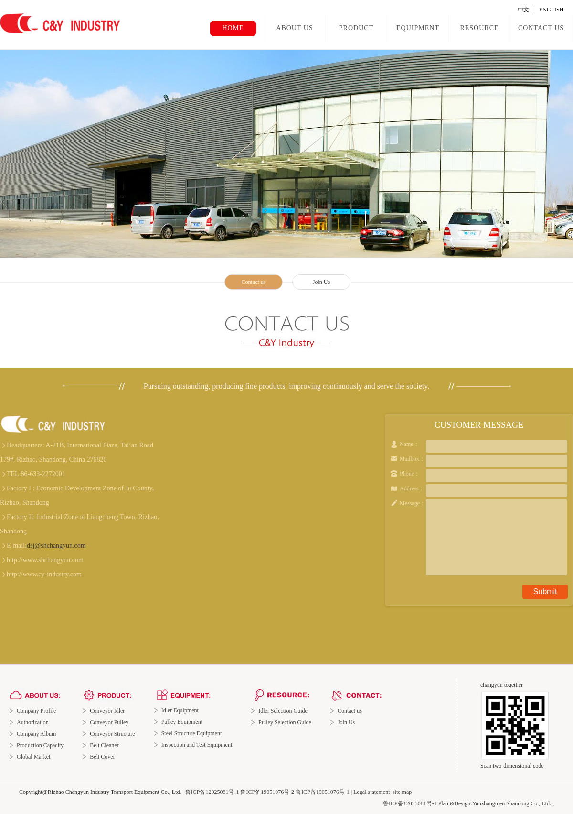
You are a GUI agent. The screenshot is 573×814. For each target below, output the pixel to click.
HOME (233, 28)
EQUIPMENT (417, 28)
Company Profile (36, 710)
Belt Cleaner (104, 745)
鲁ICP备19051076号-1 (323, 792)
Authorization (33, 722)
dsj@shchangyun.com (56, 545)
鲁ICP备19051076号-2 (267, 792)
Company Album (36, 733)
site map (402, 792)
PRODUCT (356, 28)
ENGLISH (551, 9)
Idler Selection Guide (283, 710)
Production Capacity (40, 745)
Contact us (254, 282)
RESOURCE (479, 28)
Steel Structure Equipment (191, 733)
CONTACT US (541, 28)
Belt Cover (102, 756)
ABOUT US (294, 28)
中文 (523, 9)
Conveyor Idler (107, 710)
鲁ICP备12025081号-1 (212, 792)
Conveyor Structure (112, 733)
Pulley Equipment (181, 721)
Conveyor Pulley (109, 722)
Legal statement (371, 792)
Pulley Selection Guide (284, 722)
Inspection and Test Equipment (197, 744)
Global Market (33, 756)
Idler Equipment (180, 710)
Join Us (321, 282)
